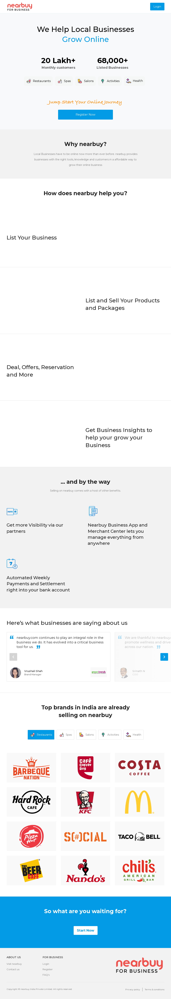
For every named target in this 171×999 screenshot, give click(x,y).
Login (157, 6)
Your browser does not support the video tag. (123, 244)
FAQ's (46, 974)
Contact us (13, 969)
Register (48, 969)
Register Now (85, 114)
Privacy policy (132, 989)
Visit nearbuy (14, 963)
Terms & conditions (154, 989)
